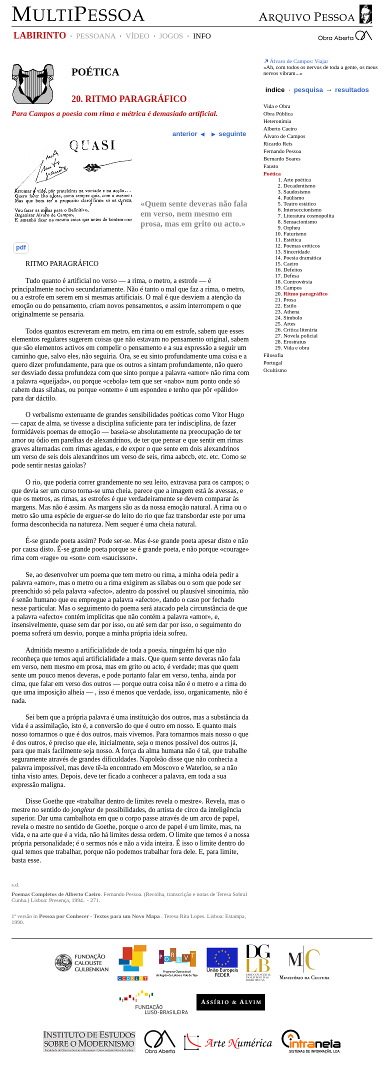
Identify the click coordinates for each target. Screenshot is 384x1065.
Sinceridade (297, 251)
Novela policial (301, 335)
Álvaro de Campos (285, 136)
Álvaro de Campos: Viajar (296, 61)
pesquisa (308, 90)
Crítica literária (301, 329)
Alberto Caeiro (280, 129)
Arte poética (297, 179)
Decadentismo (300, 185)
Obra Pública (278, 113)
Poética (96, 72)
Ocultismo (275, 370)
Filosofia (274, 355)
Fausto (271, 166)
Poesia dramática (303, 257)
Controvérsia (298, 281)
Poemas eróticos (302, 245)
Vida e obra (297, 347)
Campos (293, 287)
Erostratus (295, 341)
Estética (292, 239)
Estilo (290, 305)
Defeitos (293, 269)
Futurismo (295, 233)
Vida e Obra (277, 106)
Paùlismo (294, 197)
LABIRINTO (40, 35)
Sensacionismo (300, 221)
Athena (292, 311)
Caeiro (291, 263)
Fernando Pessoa (283, 151)
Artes (290, 323)
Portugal (273, 363)
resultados (352, 90)
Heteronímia (278, 121)
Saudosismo (297, 191)
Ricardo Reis (278, 143)
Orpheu (292, 227)
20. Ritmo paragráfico (129, 99)
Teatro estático (300, 203)
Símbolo (293, 317)
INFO (202, 36)
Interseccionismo (303, 209)
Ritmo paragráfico (306, 293)
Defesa (291, 275)
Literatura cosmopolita (309, 215)
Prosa (290, 299)
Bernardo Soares (282, 159)
